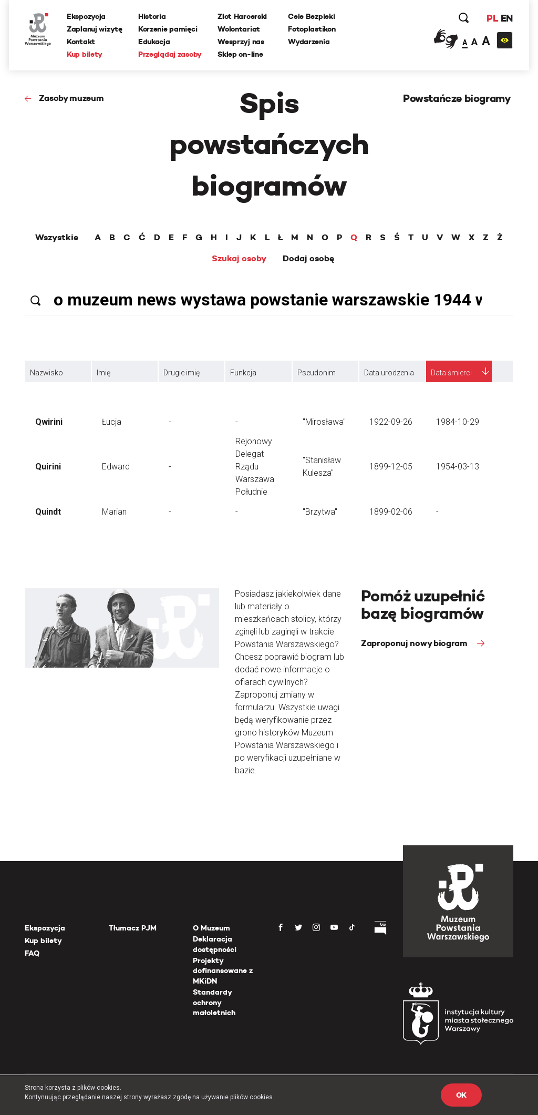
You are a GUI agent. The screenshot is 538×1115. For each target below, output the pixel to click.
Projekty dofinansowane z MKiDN (223, 971)
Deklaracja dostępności (214, 944)
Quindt (48, 512)
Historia (152, 16)
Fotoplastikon (311, 29)
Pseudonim (316, 373)
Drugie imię (181, 373)
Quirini (48, 467)
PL (492, 18)
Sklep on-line (240, 54)
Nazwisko (46, 373)
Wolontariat (239, 29)
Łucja (111, 422)
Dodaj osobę (308, 258)
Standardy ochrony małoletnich (214, 1002)
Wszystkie (56, 237)
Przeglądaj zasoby (170, 54)
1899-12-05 (390, 467)
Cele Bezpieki (311, 16)
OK (461, 1095)
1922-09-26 (390, 422)
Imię (103, 373)
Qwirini (49, 422)
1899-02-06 (390, 512)
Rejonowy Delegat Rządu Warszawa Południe (254, 466)
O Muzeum (211, 928)
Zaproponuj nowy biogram (415, 643)
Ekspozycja (86, 16)
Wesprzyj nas (241, 41)
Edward (116, 467)
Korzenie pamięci (168, 29)
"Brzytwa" (320, 512)
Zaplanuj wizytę (94, 29)
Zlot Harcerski (242, 16)
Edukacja (154, 41)
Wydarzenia (308, 41)
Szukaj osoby (239, 258)
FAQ (32, 953)
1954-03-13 (457, 467)
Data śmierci (451, 373)
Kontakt (81, 41)
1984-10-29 (457, 422)
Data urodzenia (389, 373)
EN (507, 18)
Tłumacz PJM (133, 928)
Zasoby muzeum (71, 98)
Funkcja (243, 373)
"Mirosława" (324, 422)
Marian (114, 512)
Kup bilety (84, 54)
